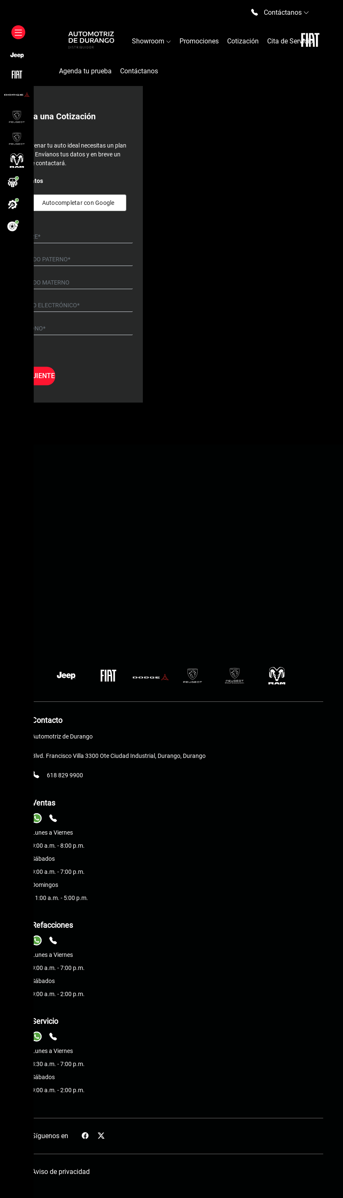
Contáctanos (139, 71)
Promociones (199, 41)
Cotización (243, 41)
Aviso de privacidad (61, 1172)
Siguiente (38, 376)
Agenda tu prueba (85, 71)
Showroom (151, 41)
